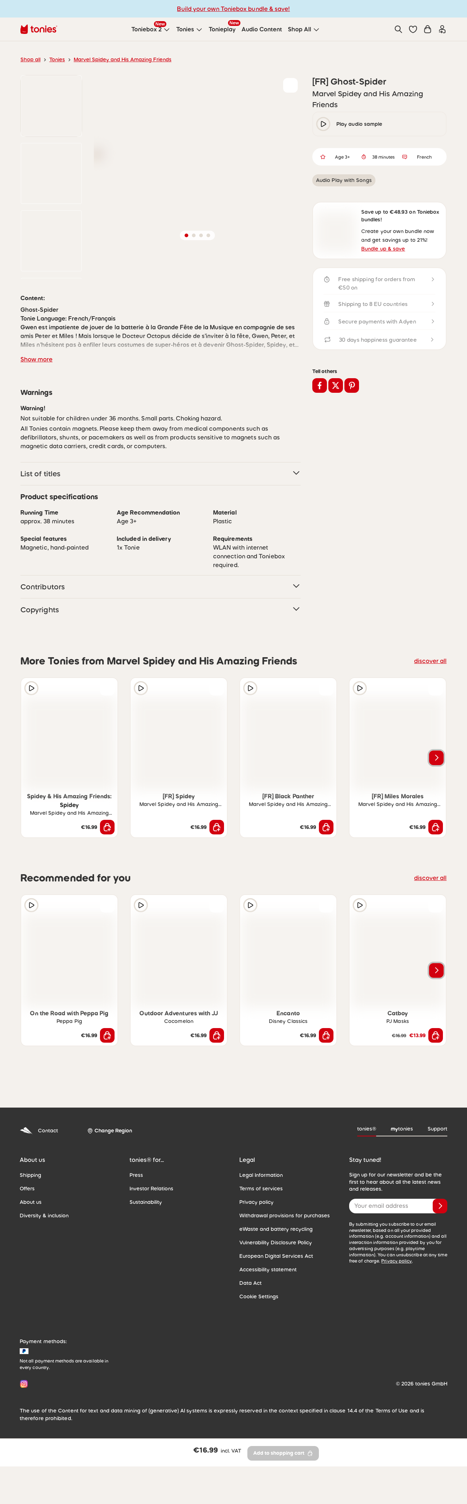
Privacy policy (256, 1262)
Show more (36, 419)
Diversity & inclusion (44, 1275)
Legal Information (261, 1235)
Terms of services (261, 1248)
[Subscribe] (440, 1266)
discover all (430, 721)
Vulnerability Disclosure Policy (275, 1302)
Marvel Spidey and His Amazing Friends (122, 59)
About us (31, 1262)
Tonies (57, 59)
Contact (39, 1191)
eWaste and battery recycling (276, 1289)
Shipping (30, 1235)
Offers (27, 1248)
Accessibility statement (268, 1329)
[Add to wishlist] (290, 85)
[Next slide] (436, 818)
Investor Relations (151, 1248)
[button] (413, 29)
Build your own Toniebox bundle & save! (233, 9)
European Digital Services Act (276, 1316)
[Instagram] (22, 1444)
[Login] (442, 29)
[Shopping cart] (427, 29)
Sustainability (146, 1262)
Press (136, 1235)
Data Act (250, 1343)
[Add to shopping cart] (107, 887)
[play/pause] (323, 124)
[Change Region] (109, 1191)
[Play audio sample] (31, 748)
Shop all (30, 59)
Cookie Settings (258, 1356)
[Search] (398, 29)
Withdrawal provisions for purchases (284, 1275)
